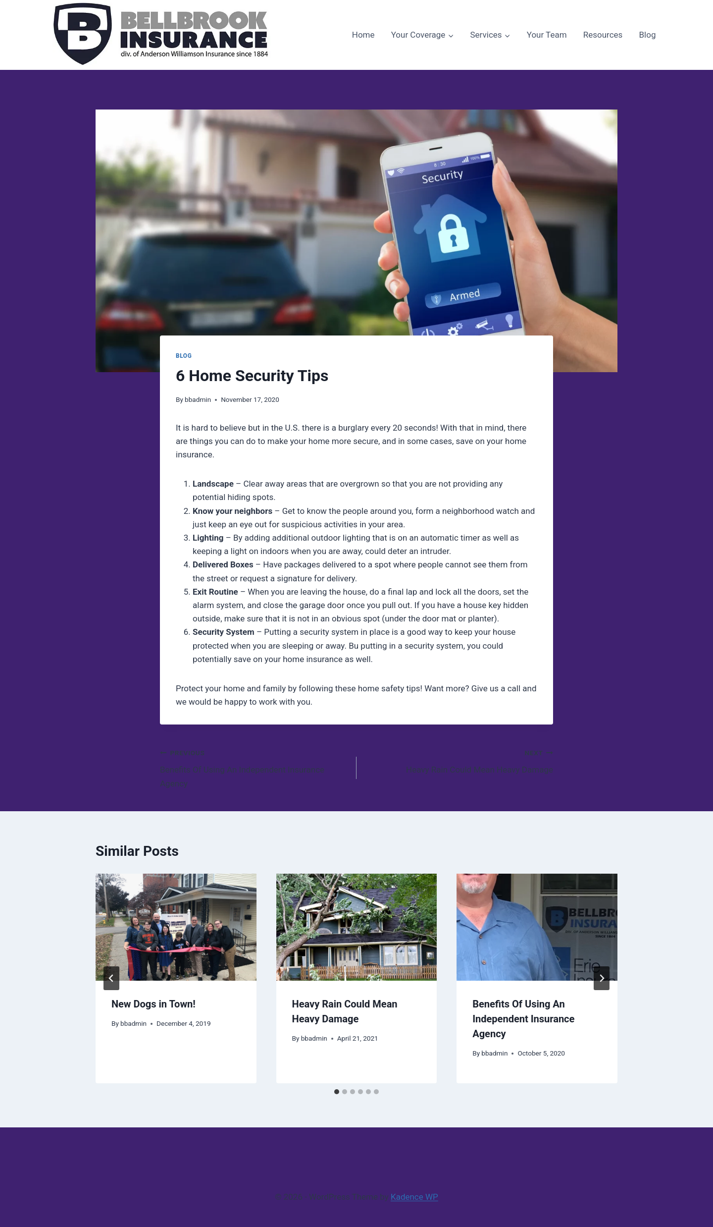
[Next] (602, 978)
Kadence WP (414, 1197)
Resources (603, 35)
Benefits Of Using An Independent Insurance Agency (254, 767)
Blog (647, 35)
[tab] (336, 1091)
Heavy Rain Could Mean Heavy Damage (459, 760)
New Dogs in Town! (153, 1004)
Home (363, 35)
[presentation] (176, 927)
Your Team (547, 35)
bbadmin (198, 399)
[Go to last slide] (111, 978)
